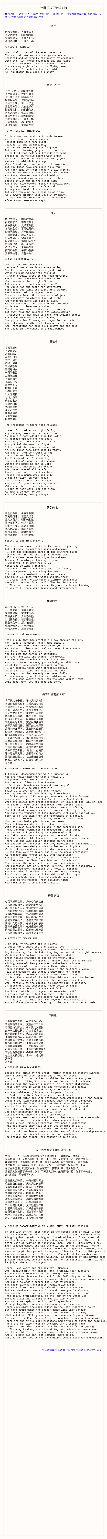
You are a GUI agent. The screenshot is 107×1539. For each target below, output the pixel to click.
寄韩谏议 (92, 14)
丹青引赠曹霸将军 (76, 14)
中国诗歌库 (48, 1526)
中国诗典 (70, 1526)
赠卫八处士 (17, 14)
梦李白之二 (59, 14)
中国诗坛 (91, 1526)
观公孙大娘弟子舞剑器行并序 (27, 17)
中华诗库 (60, 1526)
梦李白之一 (46, 14)
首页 (99, 1526)
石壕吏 (34, 14)
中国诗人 (81, 1526)
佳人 (27, 14)
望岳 (7, 14)
